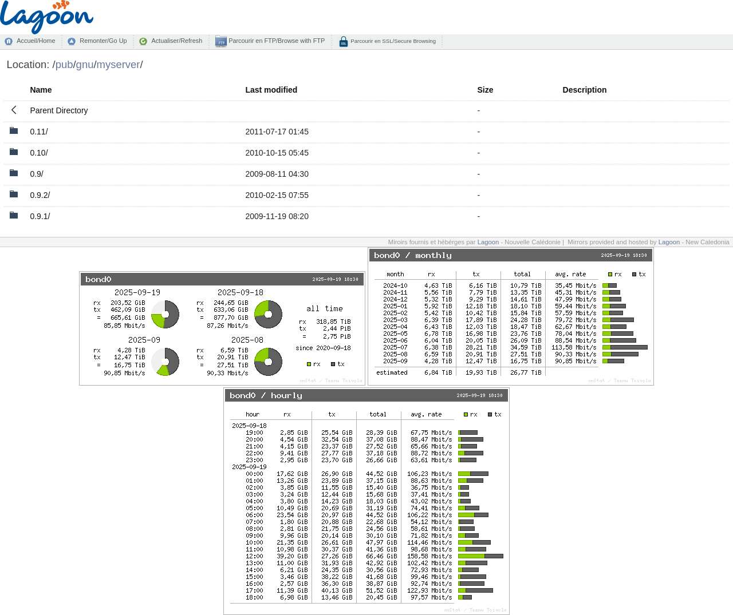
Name (41, 89)
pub (64, 64)
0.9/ (36, 173)
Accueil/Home (36, 40)
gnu (85, 64)
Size (486, 89)
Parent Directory (59, 110)
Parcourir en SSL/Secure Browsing (392, 41)
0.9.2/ (40, 195)
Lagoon (488, 242)
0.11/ (39, 131)
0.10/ (39, 152)
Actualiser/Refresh (176, 40)
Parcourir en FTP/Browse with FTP (276, 40)
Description (585, 89)
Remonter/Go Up (103, 40)
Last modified (271, 89)
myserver (118, 64)
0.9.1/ (40, 216)
